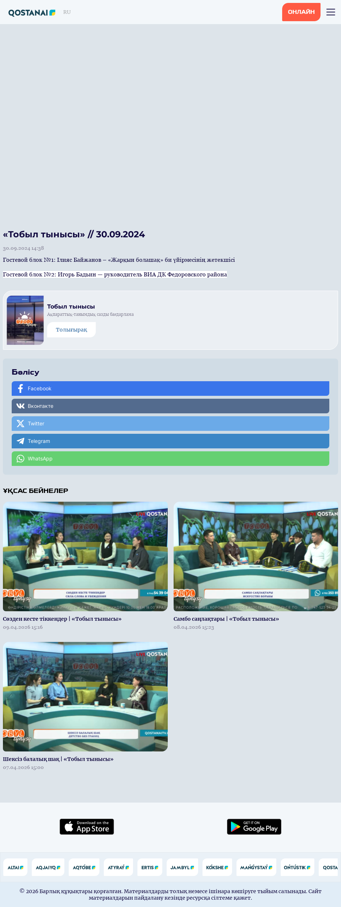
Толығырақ (71, 329)
